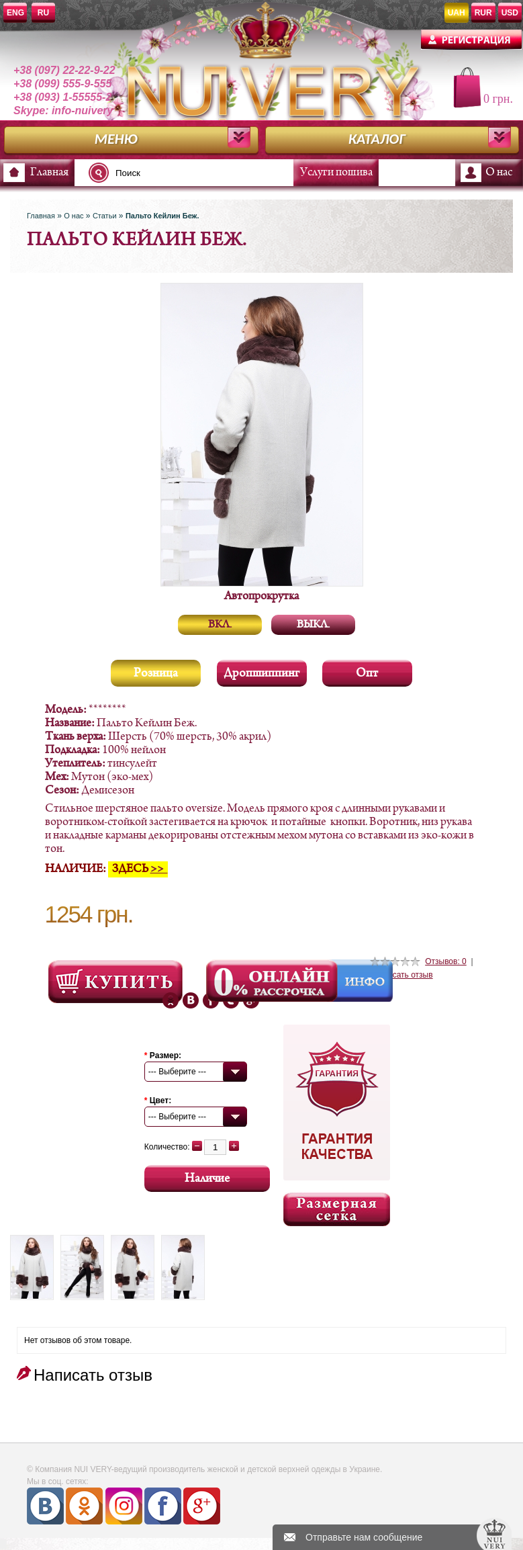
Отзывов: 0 (446, 961)
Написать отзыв (402, 975)
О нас (498, 173)
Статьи (105, 216)
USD (510, 12)
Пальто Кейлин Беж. (162, 216)
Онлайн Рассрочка (273, 980)
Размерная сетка (336, 1209)
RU (43, 12)
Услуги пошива (336, 173)
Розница (156, 673)
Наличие (207, 1178)
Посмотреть (115, 981)
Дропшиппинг (261, 673)
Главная (49, 173)
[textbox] (194, 173)
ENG (15, 12)
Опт (367, 673)
